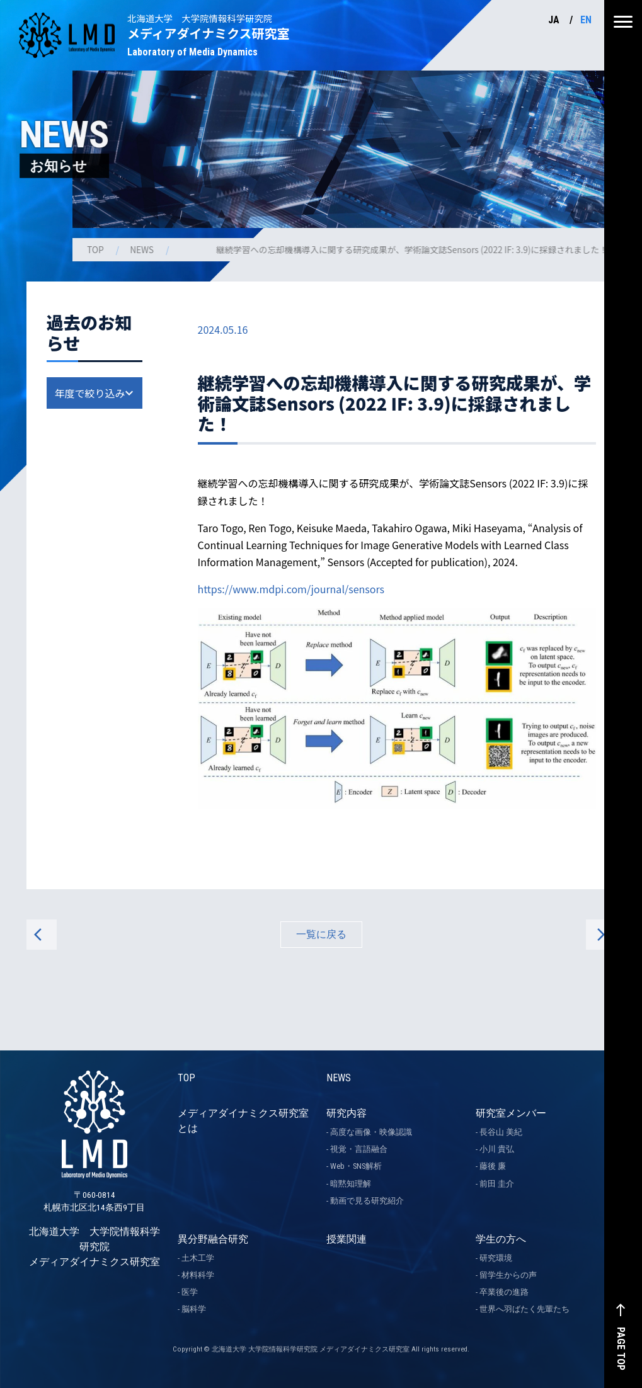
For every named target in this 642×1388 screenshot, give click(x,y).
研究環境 (495, 1258)
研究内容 (346, 1113)
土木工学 (197, 1258)
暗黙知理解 (350, 1183)
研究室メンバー (511, 1113)
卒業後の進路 (504, 1292)
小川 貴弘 (496, 1149)
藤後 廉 (492, 1166)
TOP (96, 249)
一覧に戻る (321, 934)
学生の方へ (501, 1239)
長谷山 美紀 (500, 1132)
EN (586, 20)
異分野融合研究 (213, 1239)
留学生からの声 (508, 1275)
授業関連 (346, 1239)
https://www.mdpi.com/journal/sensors (291, 588)
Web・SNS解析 (356, 1166)
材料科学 (197, 1275)
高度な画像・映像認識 (371, 1132)
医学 (189, 1292)
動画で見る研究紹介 (367, 1200)
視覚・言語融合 (358, 1149)
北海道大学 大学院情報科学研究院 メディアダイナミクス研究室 (94, 1195)
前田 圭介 (496, 1183)
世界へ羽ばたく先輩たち (524, 1309)
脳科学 (193, 1309)
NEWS (143, 249)
